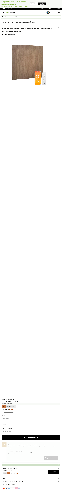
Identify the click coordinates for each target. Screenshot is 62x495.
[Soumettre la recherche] (2, 17)
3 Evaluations (12, 34)
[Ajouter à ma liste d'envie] (59, 27)
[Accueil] (4, 21)
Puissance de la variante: (8, 421)
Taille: (3, 415)
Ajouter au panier (31, 437)
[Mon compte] (52, 12)
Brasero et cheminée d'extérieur (13, 21)
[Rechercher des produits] (31, 17)
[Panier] (59, 12)
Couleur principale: (7, 428)
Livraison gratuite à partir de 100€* (51, 8)
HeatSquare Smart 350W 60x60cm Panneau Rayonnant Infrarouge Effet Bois (18, 22)
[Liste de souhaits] (55, 12)
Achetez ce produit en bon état (11, 468)
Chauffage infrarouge (26, 21)
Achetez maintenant (42, 4)
